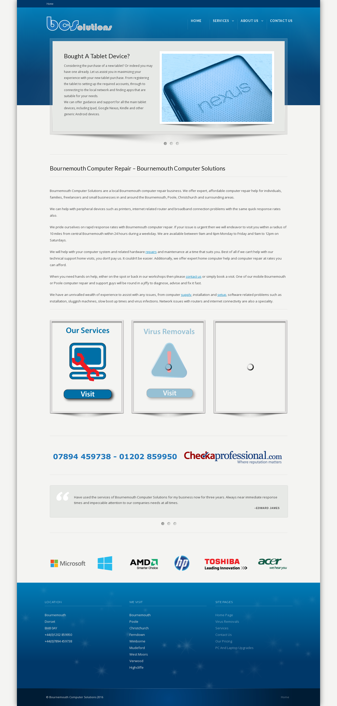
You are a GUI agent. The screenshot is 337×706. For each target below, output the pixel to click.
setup (221, 294)
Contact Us (223, 634)
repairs (151, 251)
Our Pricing (223, 641)
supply (186, 294)
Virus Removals (227, 621)
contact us (193, 276)
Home (50, 4)
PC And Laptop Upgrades (234, 647)
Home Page (224, 615)
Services (222, 628)
